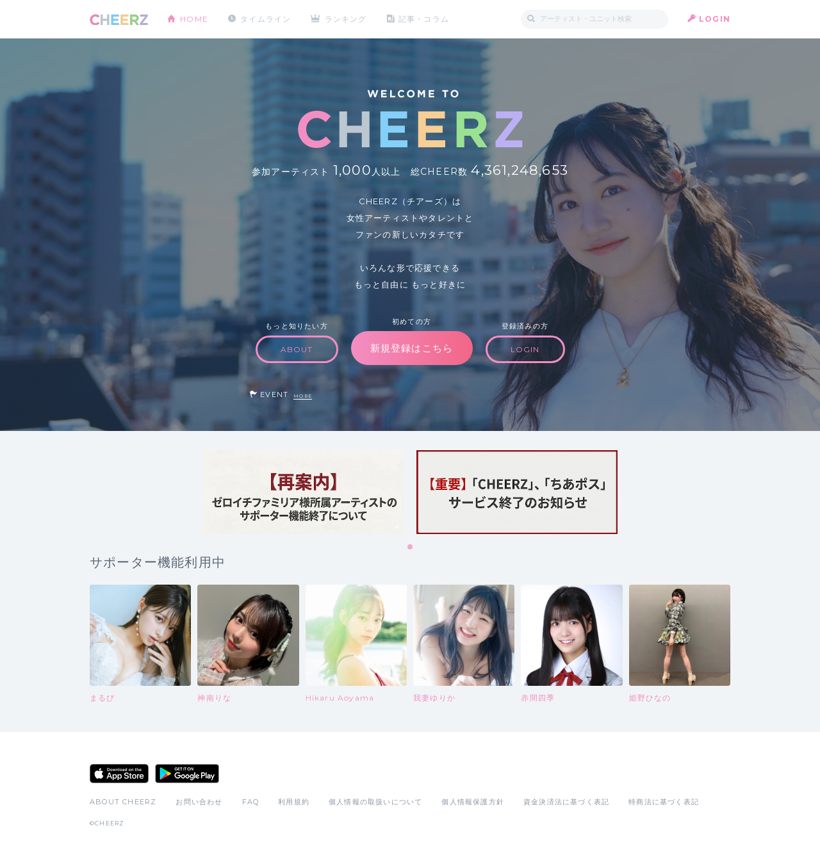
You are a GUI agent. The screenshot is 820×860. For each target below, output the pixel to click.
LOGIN (714, 19)
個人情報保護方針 (472, 801)
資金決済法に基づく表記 (566, 801)
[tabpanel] (303, 492)
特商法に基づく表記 (663, 801)
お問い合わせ (199, 801)
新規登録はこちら (412, 348)
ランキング (346, 19)
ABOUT (297, 349)
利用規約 (293, 801)
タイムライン (265, 19)
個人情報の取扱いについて (375, 801)
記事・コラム (424, 19)
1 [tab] (410, 547)
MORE (302, 396)
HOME (194, 19)
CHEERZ (119, 19)
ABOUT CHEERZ (123, 801)
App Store (119, 773)
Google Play (187, 773)
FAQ (250, 801)
